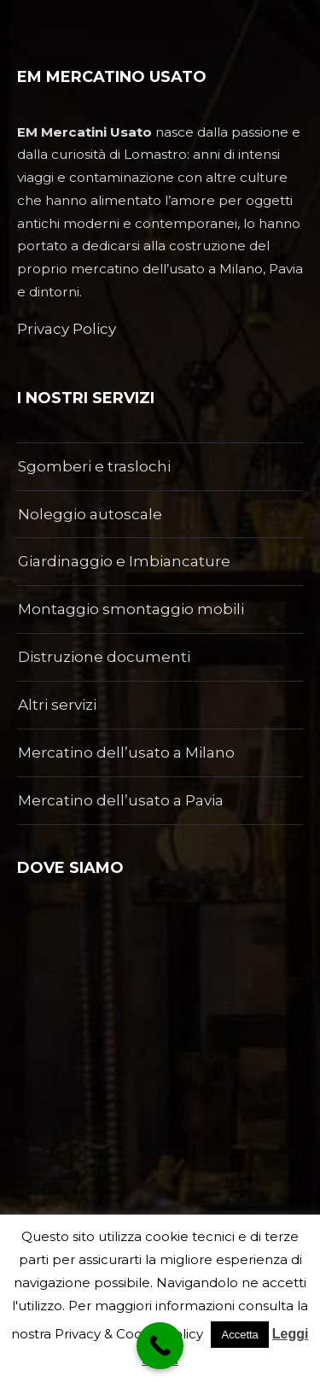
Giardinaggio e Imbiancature (124, 561)
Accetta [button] (239, 1334)
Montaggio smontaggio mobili (131, 609)
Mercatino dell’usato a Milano (126, 752)
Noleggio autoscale (90, 514)
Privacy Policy (66, 328)
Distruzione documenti (104, 656)
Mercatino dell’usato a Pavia (121, 800)
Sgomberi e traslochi (94, 466)
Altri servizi (57, 704)
